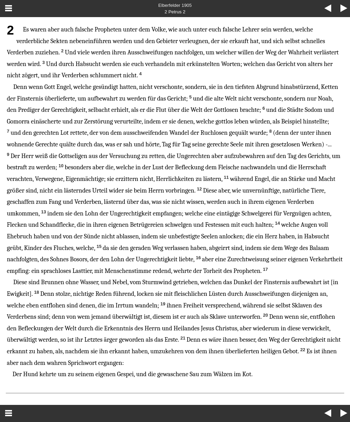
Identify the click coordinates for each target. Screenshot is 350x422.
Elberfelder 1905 (175, 5)
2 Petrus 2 (175, 11)
